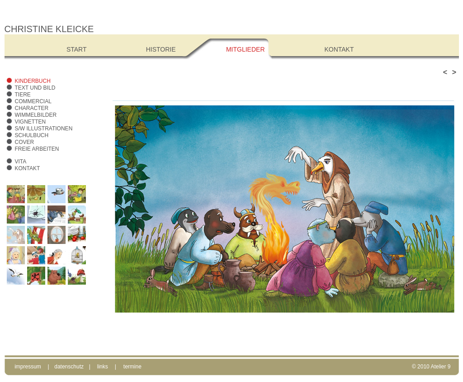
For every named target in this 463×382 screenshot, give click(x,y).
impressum (27, 366)
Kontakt (27, 168)
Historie (161, 49)
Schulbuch (32, 135)
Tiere (23, 94)
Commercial (33, 101)
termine (132, 366)
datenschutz (69, 366)
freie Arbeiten (37, 149)
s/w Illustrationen (44, 128)
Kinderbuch (33, 81)
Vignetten (30, 122)
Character (32, 108)
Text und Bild (35, 88)
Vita (21, 161)
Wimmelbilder (36, 115)
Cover (24, 142)
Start (76, 49)
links (102, 366)
